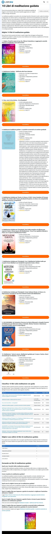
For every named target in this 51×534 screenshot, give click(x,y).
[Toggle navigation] (47, 2)
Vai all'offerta (25, 66)
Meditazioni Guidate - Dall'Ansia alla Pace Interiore (11, 399)
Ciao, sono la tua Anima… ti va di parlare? (9, 402)
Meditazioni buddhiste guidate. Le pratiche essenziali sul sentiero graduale (16, 405)
